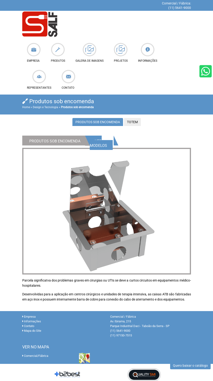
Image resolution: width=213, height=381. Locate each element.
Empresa (29, 316)
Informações (31, 321)
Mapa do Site (31, 330)
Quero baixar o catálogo (190, 365)
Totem (132, 122)
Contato (28, 326)
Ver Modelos (98, 143)
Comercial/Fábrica (35, 356)
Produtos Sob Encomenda (97, 122)
